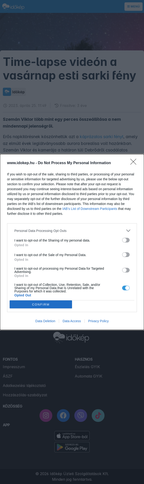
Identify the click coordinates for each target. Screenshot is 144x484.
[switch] (126, 240)
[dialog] (72, 242)
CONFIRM (41, 304)
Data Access (72, 321)
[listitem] (72, 230)
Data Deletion (45, 321)
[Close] (134, 163)
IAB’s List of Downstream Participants (89, 209)
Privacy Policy (98, 321)
